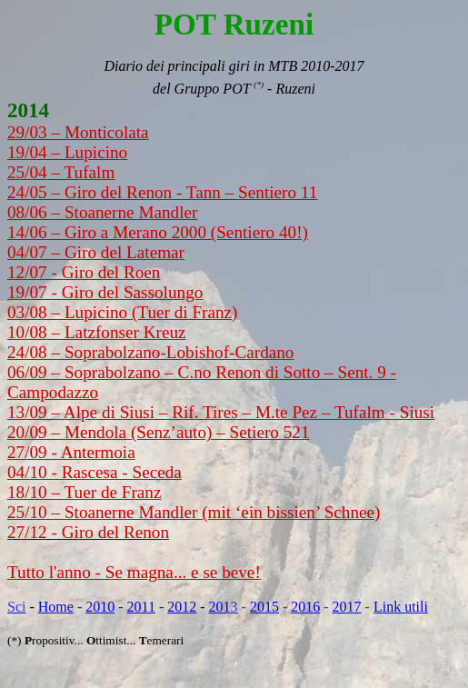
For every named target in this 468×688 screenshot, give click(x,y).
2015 (264, 606)
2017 (347, 606)
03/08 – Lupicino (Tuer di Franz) (122, 312)
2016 (305, 606)
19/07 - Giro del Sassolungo (105, 292)
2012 (181, 606)
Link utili (400, 606)
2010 (100, 606)
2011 (141, 606)
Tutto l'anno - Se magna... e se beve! (134, 572)
